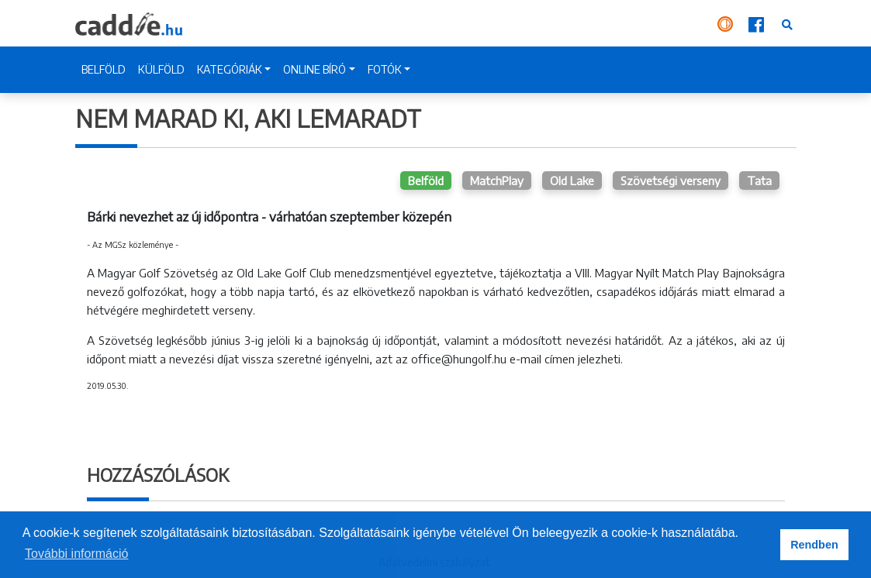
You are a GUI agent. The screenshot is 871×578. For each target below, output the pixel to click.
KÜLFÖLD (161, 69)
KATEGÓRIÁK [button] (229, 69)
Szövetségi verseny (670, 181)
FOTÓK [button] (385, 69)
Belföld (426, 181)
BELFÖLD (103, 69)
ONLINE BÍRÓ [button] (314, 69)
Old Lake (572, 181)
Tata (759, 181)
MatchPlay (497, 181)
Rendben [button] (814, 544)
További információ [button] (76, 553)
